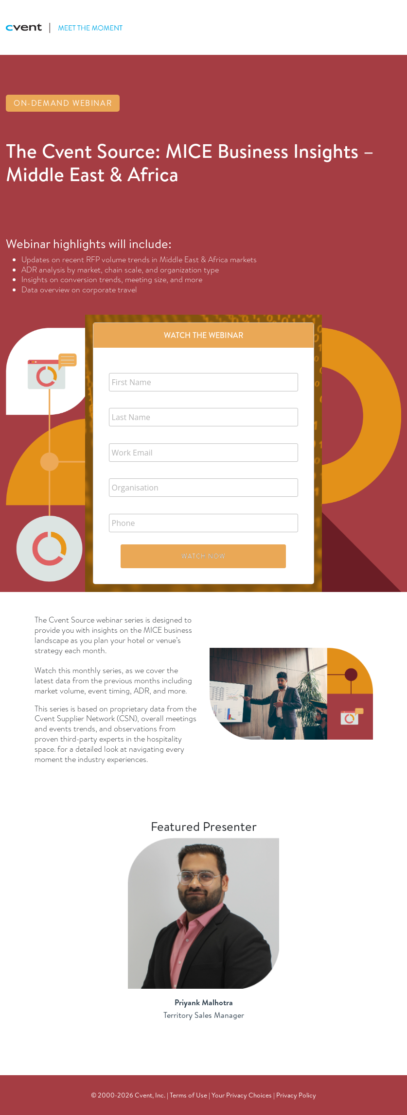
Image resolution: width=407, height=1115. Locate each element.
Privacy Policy (296, 1094)
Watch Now (203, 556)
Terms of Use (188, 1094)
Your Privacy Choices (242, 1094)
